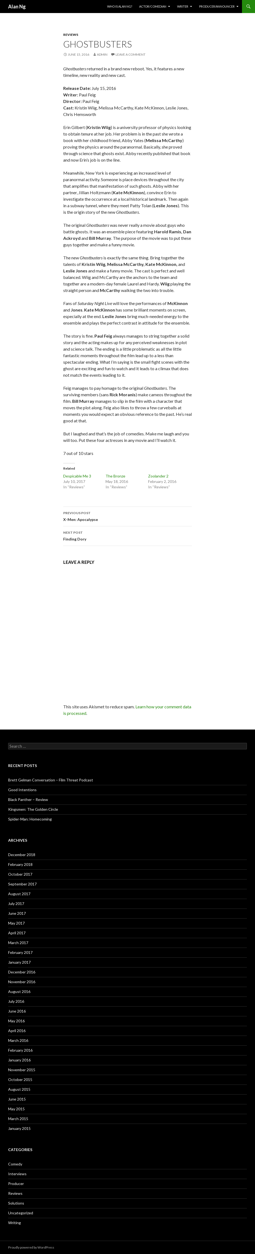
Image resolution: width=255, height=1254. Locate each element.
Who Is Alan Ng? (119, 6)
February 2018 (20, 864)
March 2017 (18, 942)
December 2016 (21, 972)
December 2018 (21, 854)
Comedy (15, 1164)
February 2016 (20, 1050)
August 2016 (19, 991)
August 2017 (19, 893)
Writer (182, 6)
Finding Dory (127, 535)
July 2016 (16, 1001)
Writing (14, 1222)
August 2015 (19, 1089)
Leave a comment (130, 54)
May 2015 (16, 1109)
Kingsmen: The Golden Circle (33, 809)
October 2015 (20, 1079)
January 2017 (19, 962)
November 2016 (21, 981)
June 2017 (17, 913)
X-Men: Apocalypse (127, 516)
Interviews (17, 1173)
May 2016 (16, 1021)
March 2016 (18, 1040)
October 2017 (20, 874)
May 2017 (16, 923)
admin (102, 54)
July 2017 (16, 903)
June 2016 (17, 1011)
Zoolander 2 (158, 476)
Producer (16, 1183)
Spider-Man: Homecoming (30, 819)
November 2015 (21, 1069)
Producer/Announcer (217, 6)
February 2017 (20, 952)
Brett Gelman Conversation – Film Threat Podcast (50, 780)
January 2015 (19, 1128)
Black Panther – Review (28, 799)
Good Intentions (22, 789)
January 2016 (19, 1060)
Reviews (70, 35)
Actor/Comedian (152, 6)
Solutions (16, 1203)
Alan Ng (17, 7)
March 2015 (18, 1118)
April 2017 (16, 933)
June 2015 (17, 1099)
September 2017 (22, 884)
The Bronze (115, 476)
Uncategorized (20, 1213)
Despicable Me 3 (77, 476)
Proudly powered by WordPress (31, 1247)
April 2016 (16, 1030)
